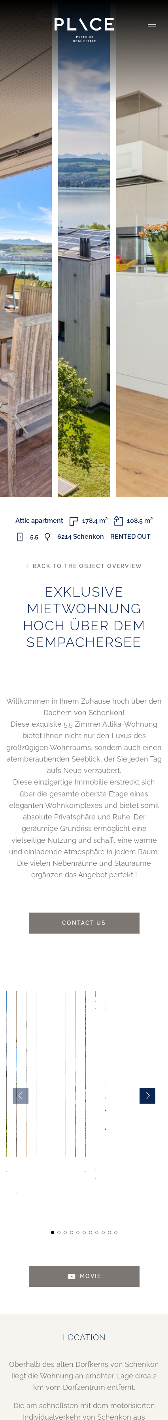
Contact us (84, 923)
